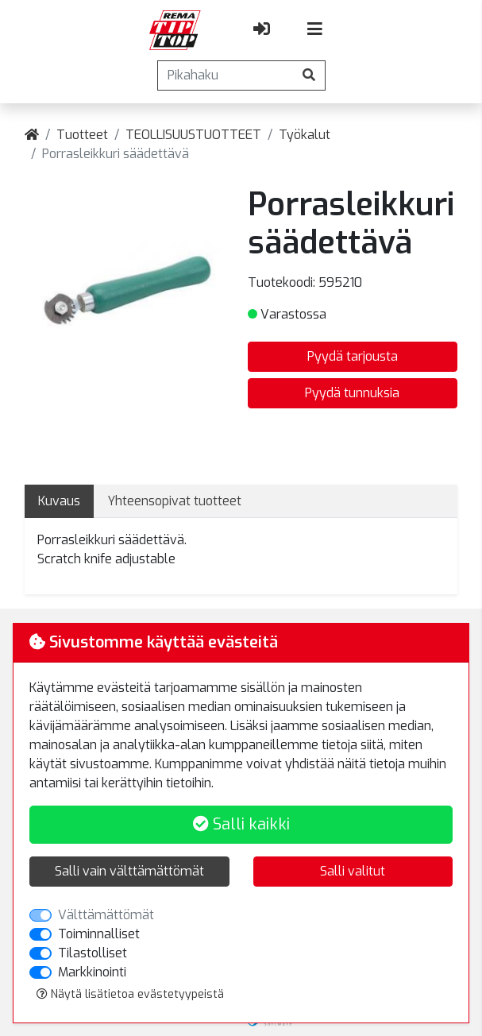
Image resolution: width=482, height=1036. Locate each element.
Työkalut (304, 134)
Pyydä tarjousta (352, 356)
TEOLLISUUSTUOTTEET (193, 134)
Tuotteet (82, 134)
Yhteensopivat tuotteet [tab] (174, 501)
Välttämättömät (106, 914)
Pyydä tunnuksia (352, 393)
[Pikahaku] (225, 75)
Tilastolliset (92, 953)
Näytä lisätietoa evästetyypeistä (130, 994)
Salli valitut (352, 871)
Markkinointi (92, 972)
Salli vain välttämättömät (129, 871)
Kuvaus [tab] (59, 501)
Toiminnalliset (99, 934)
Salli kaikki (241, 824)
